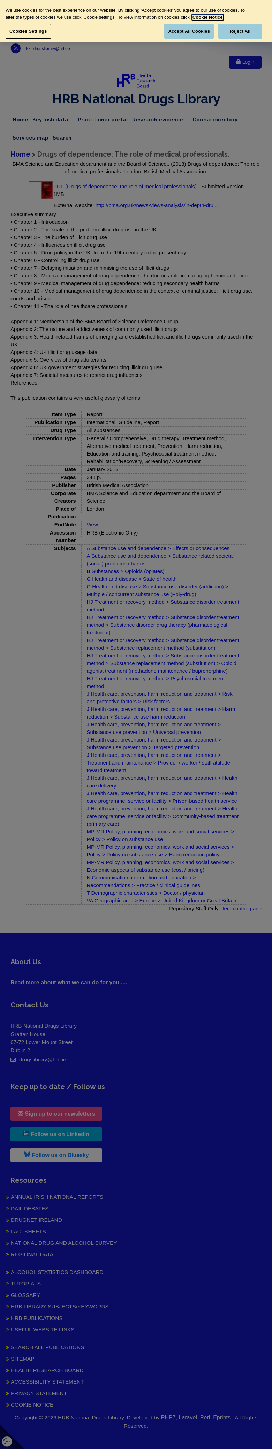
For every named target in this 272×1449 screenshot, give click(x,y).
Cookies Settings (28, 31)
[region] (136, 21)
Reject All (239, 31)
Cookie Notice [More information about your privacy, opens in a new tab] (207, 17)
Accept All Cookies (189, 31)
